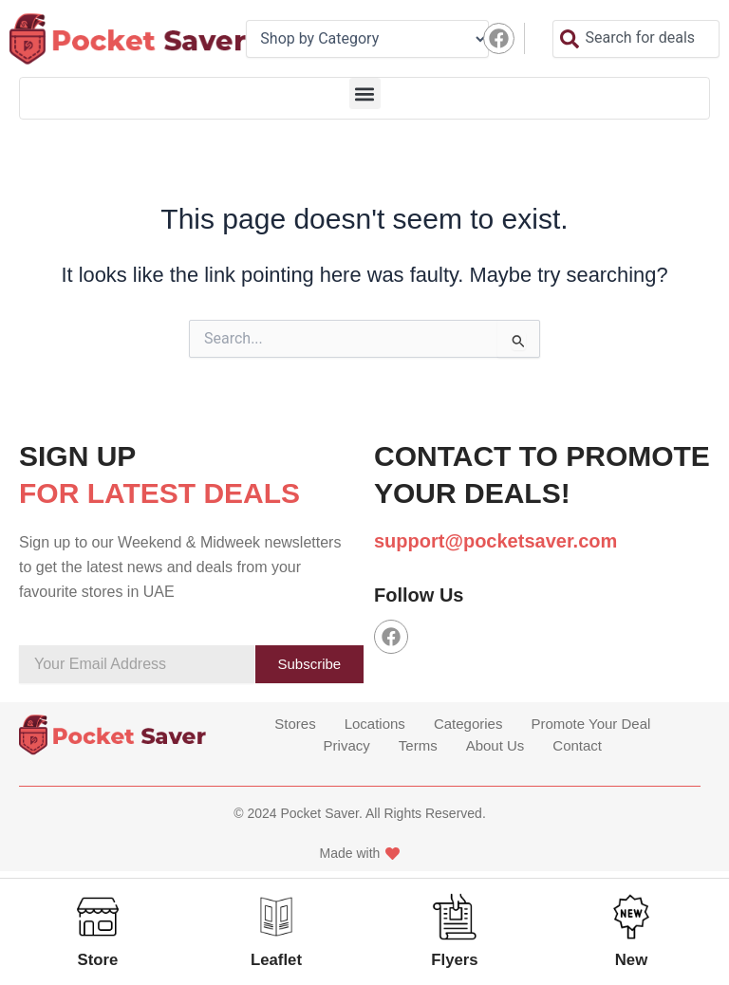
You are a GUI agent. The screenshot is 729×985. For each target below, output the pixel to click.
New (631, 959)
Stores (294, 728)
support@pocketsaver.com (495, 540)
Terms (418, 747)
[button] (365, 93)
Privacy (347, 747)
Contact (577, 747)
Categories (468, 728)
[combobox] (636, 39)
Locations (375, 728)
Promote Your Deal (590, 728)
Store (97, 959)
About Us (495, 747)
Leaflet (275, 959)
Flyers (456, 959)
